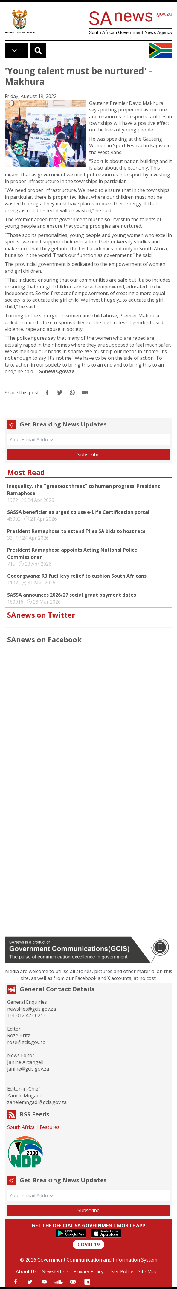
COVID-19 (88, 1244)
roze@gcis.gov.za (26, 1042)
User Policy (120, 1271)
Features (49, 1127)
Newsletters (55, 1271)
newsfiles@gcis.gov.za (31, 1009)
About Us (26, 1271)
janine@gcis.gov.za (28, 1068)
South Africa (21, 1127)
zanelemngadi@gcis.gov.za (37, 1102)
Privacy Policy (88, 1271)
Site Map (148, 1271)
